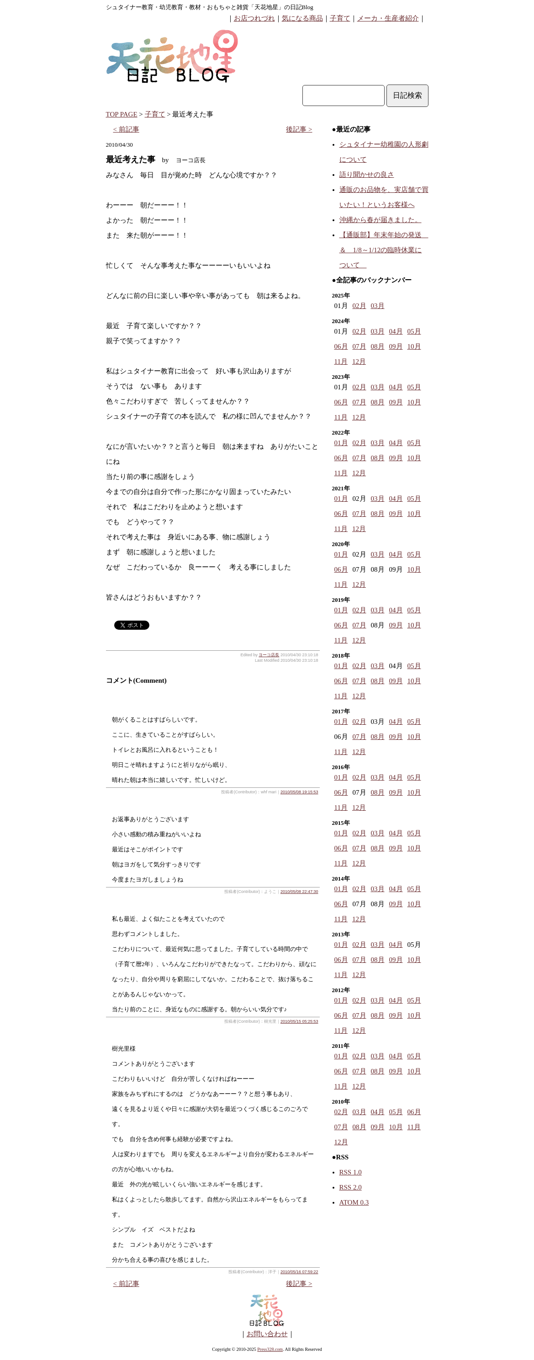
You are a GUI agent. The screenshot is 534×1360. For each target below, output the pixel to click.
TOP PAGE (121, 114)
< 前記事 (126, 129)
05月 (414, 331)
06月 (341, 346)
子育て (340, 18)
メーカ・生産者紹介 (388, 18)
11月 (341, 361)
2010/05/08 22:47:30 (299, 891)
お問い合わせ (267, 1334)
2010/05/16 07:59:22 (299, 1272)
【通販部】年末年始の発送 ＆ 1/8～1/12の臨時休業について (383, 250)
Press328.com (270, 1349)
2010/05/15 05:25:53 (299, 1021)
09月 (396, 346)
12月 (359, 361)
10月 (414, 346)
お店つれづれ (254, 18)
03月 (378, 305)
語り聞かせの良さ (366, 174)
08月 (378, 346)
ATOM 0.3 (354, 1202)
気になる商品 (302, 18)
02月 (359, 305)
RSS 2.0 (350, 1187)
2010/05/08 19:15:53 (299, 792)
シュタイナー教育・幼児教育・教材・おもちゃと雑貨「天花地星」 (195, 7)
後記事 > (299, 129)
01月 (341, 442)
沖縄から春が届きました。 (380, 219)
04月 (396, 331)
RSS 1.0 (350, 1172)
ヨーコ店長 (269, 655)
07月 (359, 346)
